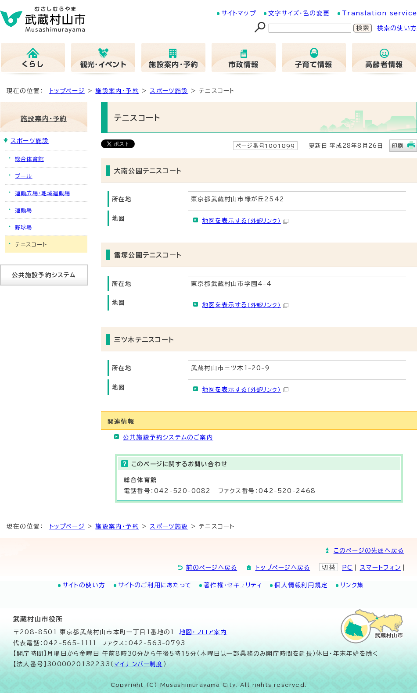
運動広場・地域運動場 (42, 193)
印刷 (397, 145)
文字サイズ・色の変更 (299, 13)
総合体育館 (29, 158)
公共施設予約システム (44, 275)
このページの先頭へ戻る (369, 550)
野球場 (23, 227)
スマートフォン (380, 567)
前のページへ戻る (211, 567)
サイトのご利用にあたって (154, 585)
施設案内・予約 (117, 91)
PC (347, 567)
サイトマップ (238, 13)
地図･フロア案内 (203, 632)
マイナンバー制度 (138, 664)
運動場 (23, 210)
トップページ (67, 91)
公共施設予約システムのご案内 (168, 437)
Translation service (379, 13)
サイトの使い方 (83, 585)
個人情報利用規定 (301, 585)
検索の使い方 (397, 28)
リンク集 (352, 585)
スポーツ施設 (169, 91)
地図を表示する (245, 221)
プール (23, 176)
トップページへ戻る (282, 567)
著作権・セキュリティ (233, 585)
